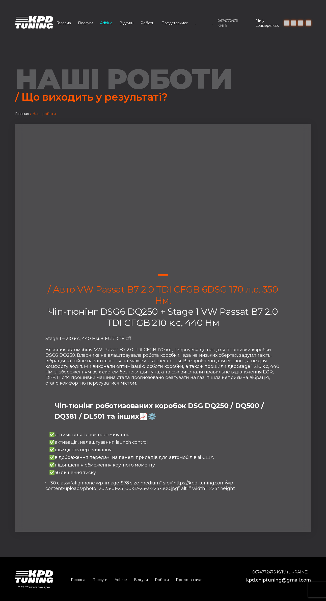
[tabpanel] (163, 204)
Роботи (147, 23)
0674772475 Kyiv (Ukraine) (279, 571)
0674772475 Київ (228, 23)
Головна (64, 23)
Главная (22, 114)
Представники (174, 23)
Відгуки (126, 23)
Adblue (106, 23)
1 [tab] (163, 275)
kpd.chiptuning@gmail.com (278, 579)
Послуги (85, 23)
